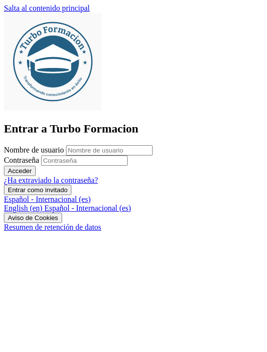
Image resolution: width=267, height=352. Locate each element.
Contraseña (21, 160)
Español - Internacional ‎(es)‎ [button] (47, 199)
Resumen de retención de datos (52, 227)
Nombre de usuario (35, 150)
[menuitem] (24, 208)
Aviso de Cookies (33, 217)
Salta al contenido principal (47, 8)
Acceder (20, 171)
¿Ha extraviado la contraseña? (51, 180)
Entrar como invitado (37, 190)
